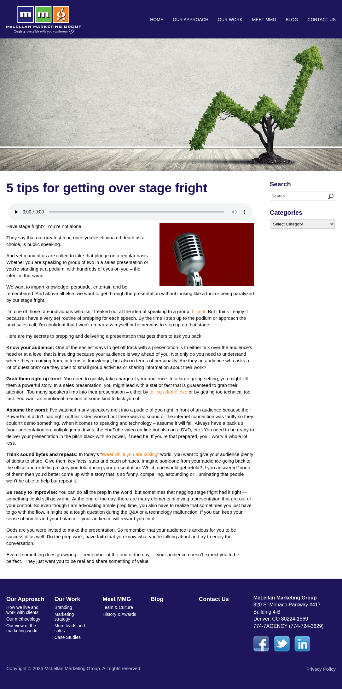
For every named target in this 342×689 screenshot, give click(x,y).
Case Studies (68, 637)
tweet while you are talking (129, 454)
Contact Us (321, 19)
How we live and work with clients (22, 610)
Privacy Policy (321, 669)
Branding (63, 607)
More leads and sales (70, 628)
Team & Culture (118, 607)
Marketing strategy (64, 617)
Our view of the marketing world (22, 628)
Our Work (230, 19)
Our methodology (23, 619)
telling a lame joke (168, 391)
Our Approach (190, 19)
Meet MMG (264, 19)
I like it (199, 311)
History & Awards (119, 614)
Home (156, 19)
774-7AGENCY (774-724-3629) (288, 626)
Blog (292, 19)
